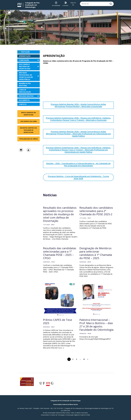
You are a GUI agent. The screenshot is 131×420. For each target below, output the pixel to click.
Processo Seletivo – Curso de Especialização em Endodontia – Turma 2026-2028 (78, 177)
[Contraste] (65, 4)
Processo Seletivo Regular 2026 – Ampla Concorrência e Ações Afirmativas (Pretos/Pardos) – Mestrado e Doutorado (78, 105)
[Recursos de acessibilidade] (56, 4)
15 (84, 359)
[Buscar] (111, 4)
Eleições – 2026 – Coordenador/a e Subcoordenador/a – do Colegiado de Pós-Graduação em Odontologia (78, 164)
